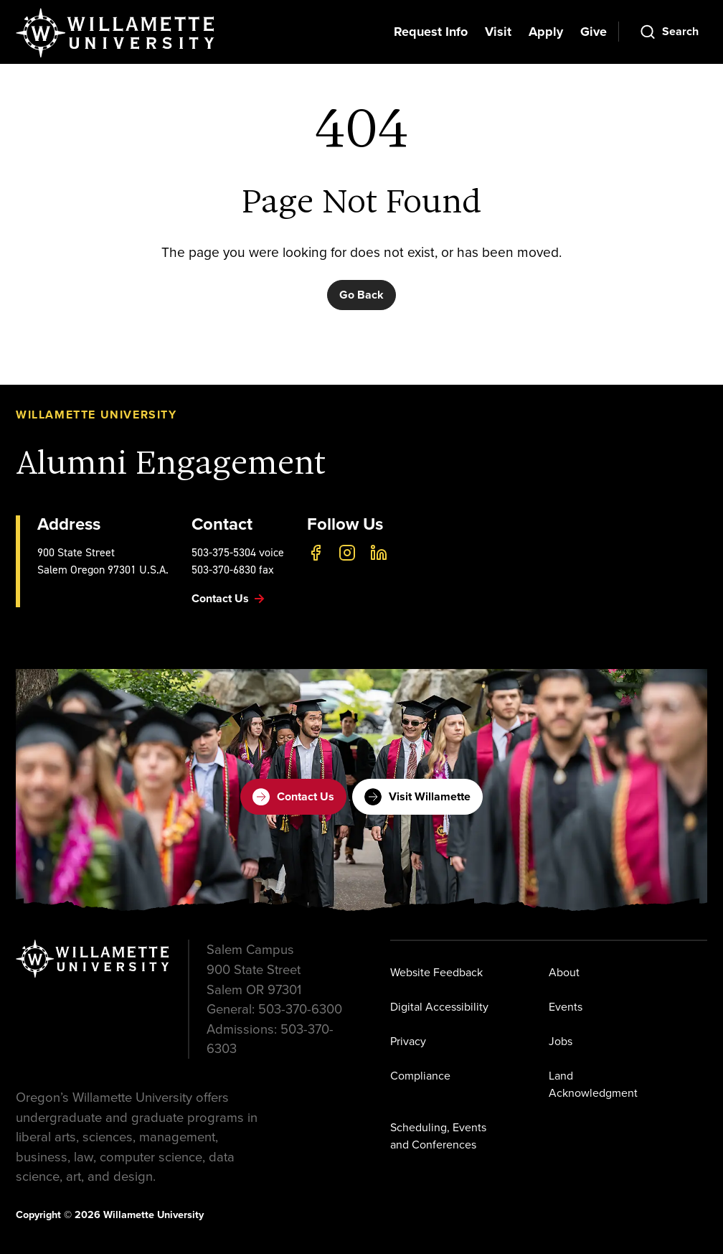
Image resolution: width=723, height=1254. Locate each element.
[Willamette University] (116, 33)
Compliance (420, 1075)
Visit (498, 31)
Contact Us (293, 796)
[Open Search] (668, 31)
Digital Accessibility (439, 1006)
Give (593, 31)
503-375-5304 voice (238, 552)
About (564, 972)
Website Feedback (436, 972)
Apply (546, 31)
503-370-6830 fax (233, 569)
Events (565, 1006)
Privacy (408, 1041)
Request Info (431, 31)
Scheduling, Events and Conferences (438, 1136)
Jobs (560, 1041)
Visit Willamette (417, 796)
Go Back (361, 294)
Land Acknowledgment (593, 1084)
